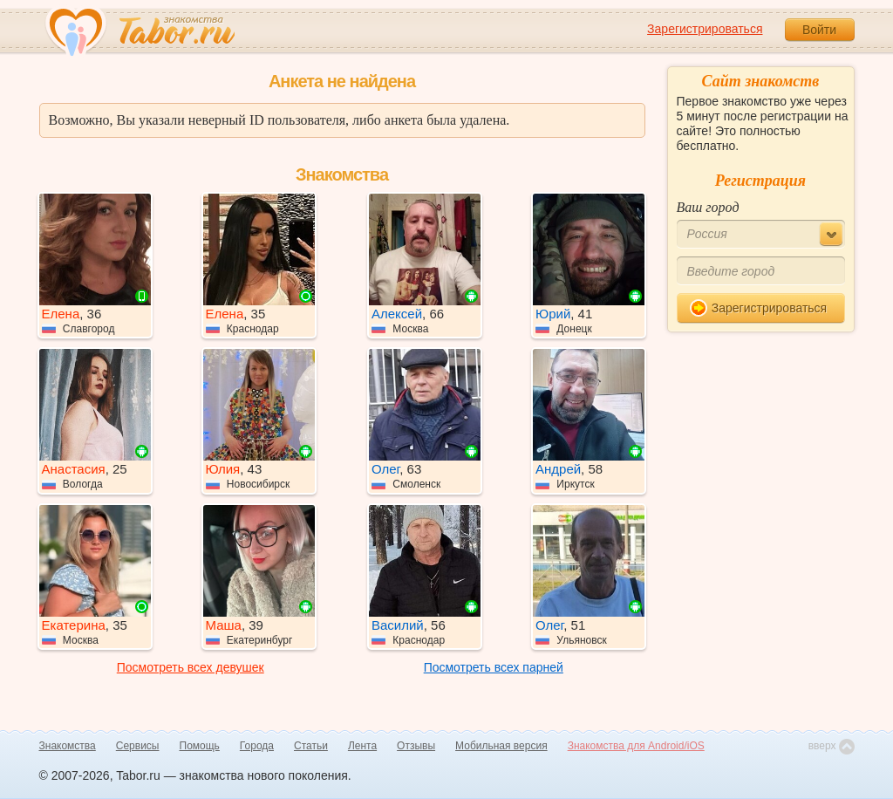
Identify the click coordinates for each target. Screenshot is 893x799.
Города (257, 746)
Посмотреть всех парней (493, 667)
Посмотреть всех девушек (190, 667)
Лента (362, 746)
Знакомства (67, 746)
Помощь (200, 746)
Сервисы (138, 746)
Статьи (311, 746)
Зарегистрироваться (704, 29)
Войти (819, 30)
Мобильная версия (501, 746)
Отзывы (416, 746)
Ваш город (708, 207)
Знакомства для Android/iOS (636, 746)
